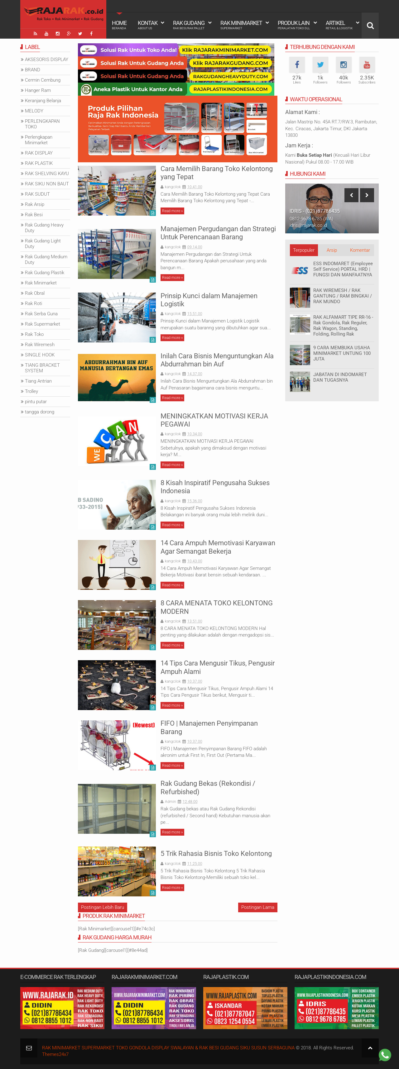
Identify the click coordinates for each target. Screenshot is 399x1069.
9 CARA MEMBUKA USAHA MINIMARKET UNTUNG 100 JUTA (342, 353)
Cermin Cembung (42, 80)
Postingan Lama (257, 907)
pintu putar (36, 401)
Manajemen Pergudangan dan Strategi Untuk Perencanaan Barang (218, 233)
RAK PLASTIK (39, 163)
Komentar (360, 250)
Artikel (339, 25)
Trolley (31, 391)
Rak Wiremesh (40, 344)
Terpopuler (304, 250)
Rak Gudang (188, 25)
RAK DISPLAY (39, 153)
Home (119, 25)
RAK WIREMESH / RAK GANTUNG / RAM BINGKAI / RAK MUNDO (342, 296)
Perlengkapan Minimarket (38, 140)
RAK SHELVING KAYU (47, 173)
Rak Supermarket (42, 324)
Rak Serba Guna (41, 314)
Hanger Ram (38, 90)
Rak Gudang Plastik (44, 272)
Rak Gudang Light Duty (43, 243)
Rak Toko (34, 334)
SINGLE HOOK (40, 355)
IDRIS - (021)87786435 (315, 211)
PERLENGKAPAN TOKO (42, 124)
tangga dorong (39, 412)
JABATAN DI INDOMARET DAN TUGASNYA (340, 377)
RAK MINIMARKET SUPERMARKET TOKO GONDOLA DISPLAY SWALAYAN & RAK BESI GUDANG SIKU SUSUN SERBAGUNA (168, 1048)
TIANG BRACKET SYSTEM (42, 368)
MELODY (34, 111)
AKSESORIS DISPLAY (46, 59)
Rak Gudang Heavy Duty (44, 227)
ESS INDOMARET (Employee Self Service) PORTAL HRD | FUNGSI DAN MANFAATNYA (343, 269)
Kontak (147, 25)
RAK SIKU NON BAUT (47, 184)
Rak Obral (35, 293)
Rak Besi (34, 214)
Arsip (332, 250)
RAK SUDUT (37, 194)
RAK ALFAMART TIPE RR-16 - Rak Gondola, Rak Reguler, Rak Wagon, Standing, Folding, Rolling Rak (343, 325)
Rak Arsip (34, 204)
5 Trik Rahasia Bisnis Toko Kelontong (216, 853)
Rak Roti (33, 303)
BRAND (32, 70)
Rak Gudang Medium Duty (46, 259)
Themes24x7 (55, 1054)
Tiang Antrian (38, 381)
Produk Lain (294, 25)
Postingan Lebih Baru (102, 907)
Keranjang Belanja (43, 100)
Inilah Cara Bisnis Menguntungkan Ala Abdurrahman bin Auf (217, 360)
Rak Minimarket (241, 25)
